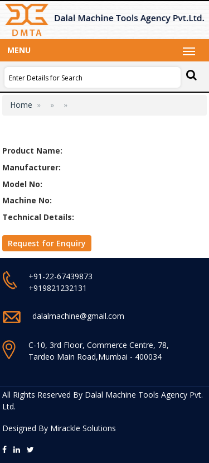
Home (21, 104)
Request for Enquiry (47, 243)
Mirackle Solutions (83, 428)
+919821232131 (57, 288)
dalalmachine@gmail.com (78, 316)
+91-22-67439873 (60, 276)
